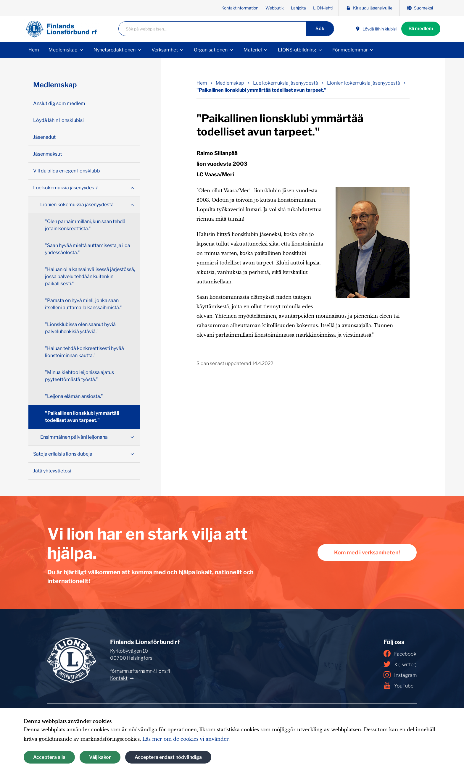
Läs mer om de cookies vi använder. (186, 739)
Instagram (400, 674)
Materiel (253, 50)
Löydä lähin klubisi (376, 28)
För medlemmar (350, 50)
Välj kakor (100, 757)
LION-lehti (323, 7)
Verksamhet (165, 50)
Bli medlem (420, 28)
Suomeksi (420, 7)
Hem (33, 50)
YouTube (398, 685)
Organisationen (211, 50)
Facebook (400, 653)
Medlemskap (63, 50)
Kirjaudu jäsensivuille (369, 7)
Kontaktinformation (239, 7)
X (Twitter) (400, 664)
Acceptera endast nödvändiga (168, 757)
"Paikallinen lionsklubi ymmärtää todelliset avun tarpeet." (82, 416)
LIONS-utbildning (297, 50)
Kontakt (119, 678)
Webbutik (274, 7)
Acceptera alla (49, 757)
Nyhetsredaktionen (115, 50)
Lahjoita (298, 7)
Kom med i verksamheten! (367, 552)
